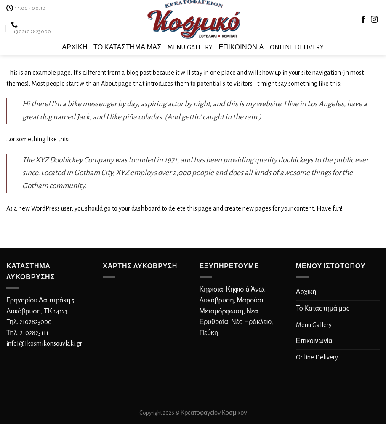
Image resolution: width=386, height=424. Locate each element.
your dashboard (139, 208)
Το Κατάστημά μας (127, 47)
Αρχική (75, 47)
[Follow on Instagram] (374, 20)
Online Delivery (297, 47)
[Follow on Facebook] (363, 20)
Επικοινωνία (241, 47)
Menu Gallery (190, 47)
